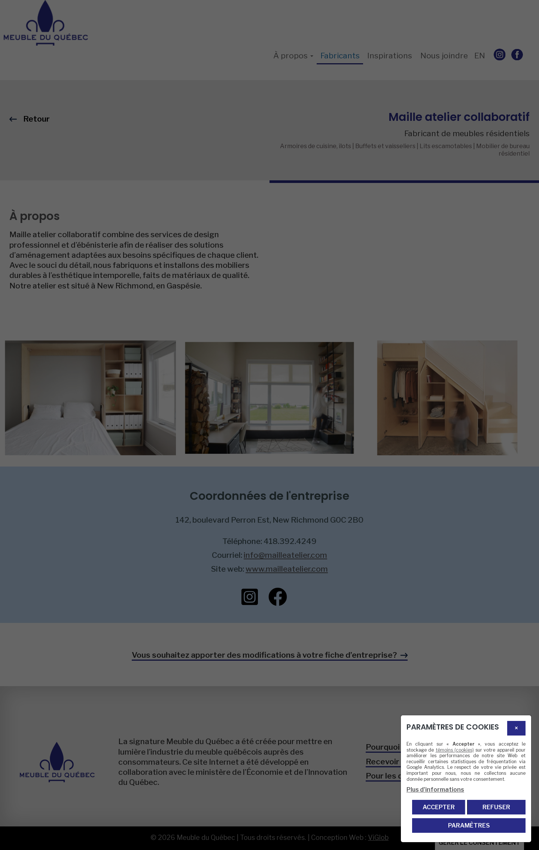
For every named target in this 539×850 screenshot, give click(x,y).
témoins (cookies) (455, 750)
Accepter (439, 807)
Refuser (496, 807)
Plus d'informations (435, 789)
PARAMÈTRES (469, 825)
